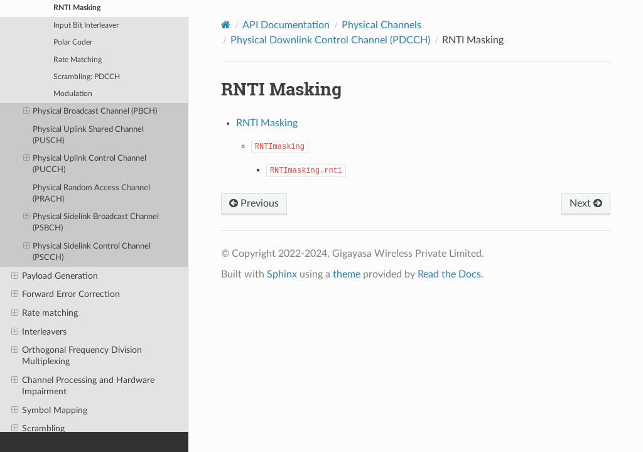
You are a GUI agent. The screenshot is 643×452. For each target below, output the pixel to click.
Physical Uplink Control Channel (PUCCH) (85, 163)
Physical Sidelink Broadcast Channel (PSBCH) (91, 222)
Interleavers (39, 332)
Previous (254, 203)
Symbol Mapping (49, 410)
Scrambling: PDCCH (86, 76)
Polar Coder (72, 42)
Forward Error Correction (65, 294)
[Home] (225, 24)
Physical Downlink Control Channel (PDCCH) (330, 40)
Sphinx (282, 274)
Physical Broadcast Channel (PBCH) (90, 111)
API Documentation (286, 25)
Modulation (72, 93)
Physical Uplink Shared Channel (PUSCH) (88, 135)
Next (586, 203)
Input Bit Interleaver (86, 25)
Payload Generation (54, 276)
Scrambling (38, 428)
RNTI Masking (267, 123)
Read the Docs (449, 274)
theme (346, 274)
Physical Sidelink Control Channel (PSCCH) (87, 251)
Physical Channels (381, 25)
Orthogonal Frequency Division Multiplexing (76, 355)
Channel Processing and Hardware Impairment (82, 385)
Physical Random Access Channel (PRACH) (91, 193)
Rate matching (44, 313)
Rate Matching (77, 59)
